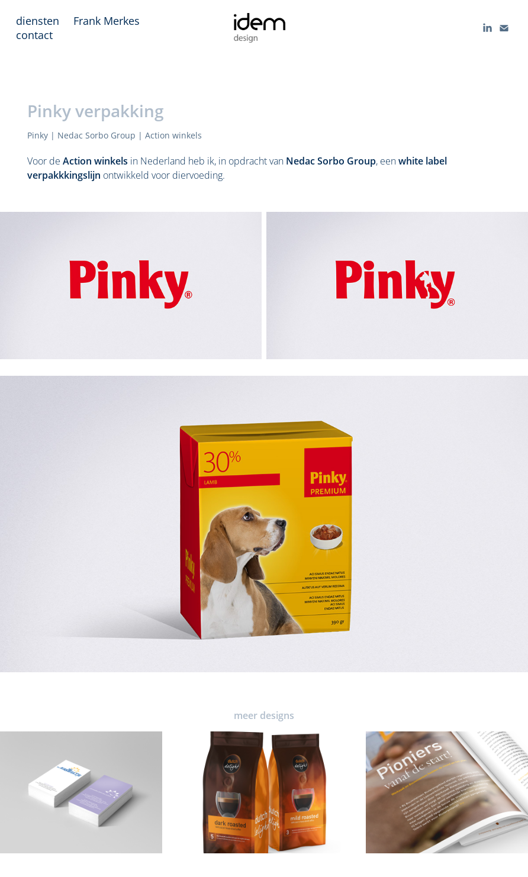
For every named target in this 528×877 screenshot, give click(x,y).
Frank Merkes (106, 20)
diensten (37, 20)
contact (34, 35)
